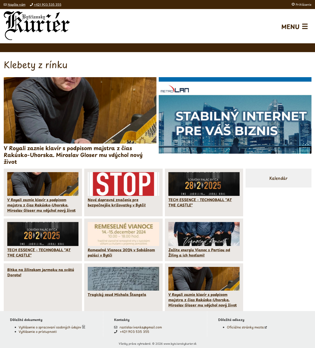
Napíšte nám (16, 4)
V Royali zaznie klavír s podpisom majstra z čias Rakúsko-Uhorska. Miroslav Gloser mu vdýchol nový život (41, 205)
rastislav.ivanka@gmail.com (141, 327)
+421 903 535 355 (47, 4)
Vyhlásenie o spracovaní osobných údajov (50, 327)
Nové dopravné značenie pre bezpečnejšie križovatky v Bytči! (117, 202)
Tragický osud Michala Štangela (117, 294)
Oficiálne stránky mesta (245, 327)
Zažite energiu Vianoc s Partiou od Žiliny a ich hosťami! (199, 252)
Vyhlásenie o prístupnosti (38, 331)
